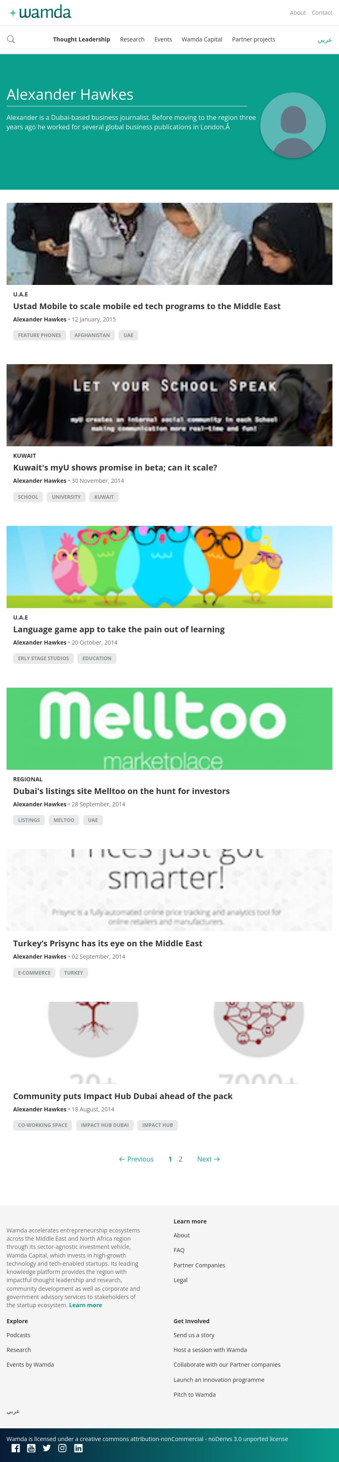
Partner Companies (199, 1265)
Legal (181, 1280)
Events (163, 39)
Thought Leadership (81, 39)
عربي (325, 39)
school (28, 496)
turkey (73, 972)
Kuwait (24, 455)
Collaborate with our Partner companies (227, 1364)
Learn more (85, 1305)
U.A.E (20, 294)
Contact (322, 12)
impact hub (157, 1125)
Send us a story (194, 1335)
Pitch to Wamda (195, 1394)
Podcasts (18, 1335)
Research (132, 39)
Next (204, 1159)
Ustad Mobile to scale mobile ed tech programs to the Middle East (147, 306)
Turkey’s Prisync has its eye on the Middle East (107, 943)
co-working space (42, 1125)
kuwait (104, 496)
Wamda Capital (202, 39)
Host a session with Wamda (210, 1350)
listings (29, 820)
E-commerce (34, 972)
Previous (140, 1159)
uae (128, 335)
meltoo (64, 820)
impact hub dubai (105, 1125)
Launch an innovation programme (219, 1380)
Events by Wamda (30, 1364)
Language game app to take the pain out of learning (119, 629)
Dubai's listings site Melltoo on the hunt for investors (121, 790)
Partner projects (253, 39)
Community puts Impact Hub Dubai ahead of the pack (123, 1096)
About (298, 12)
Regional (28, 779)
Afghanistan (92, 335)
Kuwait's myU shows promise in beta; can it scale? (115, 467)
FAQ (179, 1250)
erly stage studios (43, 658)
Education (96, 658)
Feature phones (39, 335)
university (66, 496)
